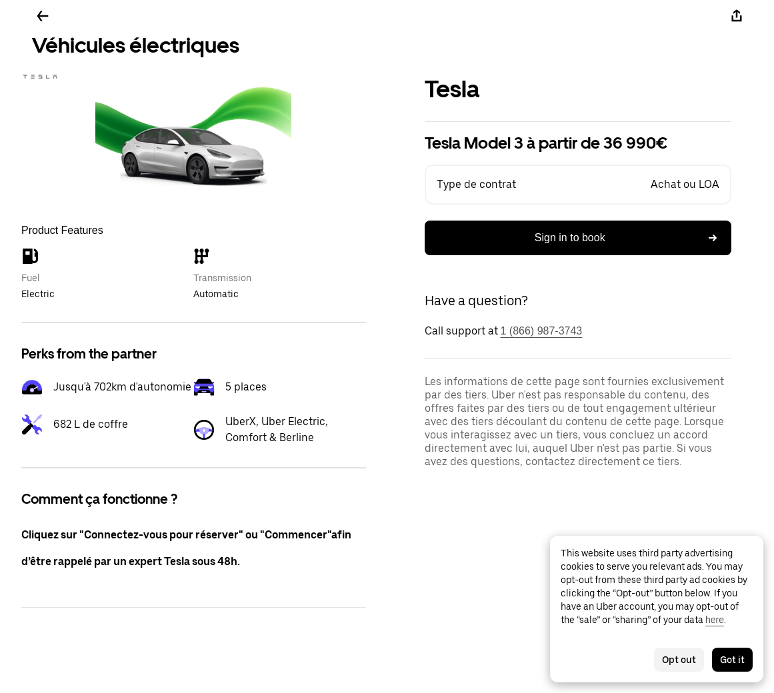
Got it (732, 659)
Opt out (679, 659)
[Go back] (43, 16)
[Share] (737, 16)
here (714, 619)
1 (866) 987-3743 (542, 331)
